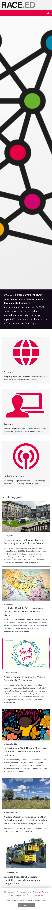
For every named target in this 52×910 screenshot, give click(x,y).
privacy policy (37, 895)
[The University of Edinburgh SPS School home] (26, 5)
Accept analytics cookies (15, 900)
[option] (26, 172)
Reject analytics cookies (36, 900)
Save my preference (26, 905)
